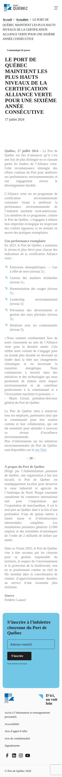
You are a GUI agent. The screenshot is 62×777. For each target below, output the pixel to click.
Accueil (7, 19)
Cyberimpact (23, 664)
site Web (40, 456)
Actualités (22, 19)
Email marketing (12, 664)
